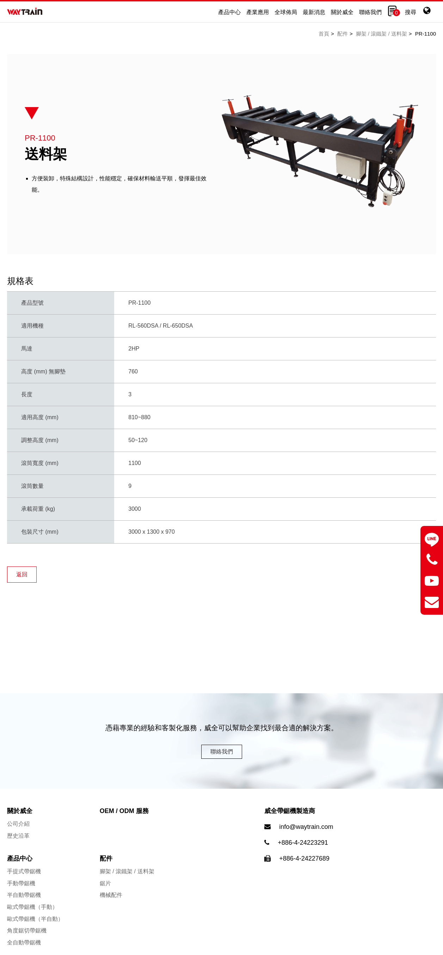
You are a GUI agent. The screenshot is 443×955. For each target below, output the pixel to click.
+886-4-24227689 (304, 864)
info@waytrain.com (306, 833)
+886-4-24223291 (303, 848)
